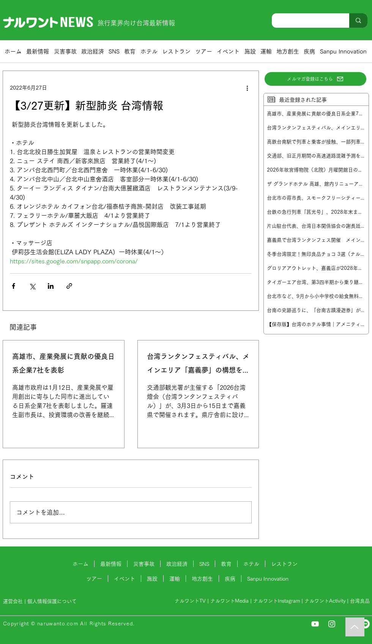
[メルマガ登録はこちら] (315, 79)
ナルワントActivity (324, 600)
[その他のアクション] (247, 87)
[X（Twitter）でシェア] (32, 286)
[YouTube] (315, 623)
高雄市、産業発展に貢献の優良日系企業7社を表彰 (63, 363)
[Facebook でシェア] (13, 286)
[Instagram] (331, 623)
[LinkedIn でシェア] (50, 286)
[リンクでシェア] (69, 286)
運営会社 (13, 601)
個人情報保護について (52, 601)
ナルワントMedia (229, 600)
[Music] (354, 626)
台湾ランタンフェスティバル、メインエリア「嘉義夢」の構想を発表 (198, 365)
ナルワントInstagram (276, 600)
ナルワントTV (190, 600)
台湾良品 (360, 600)
